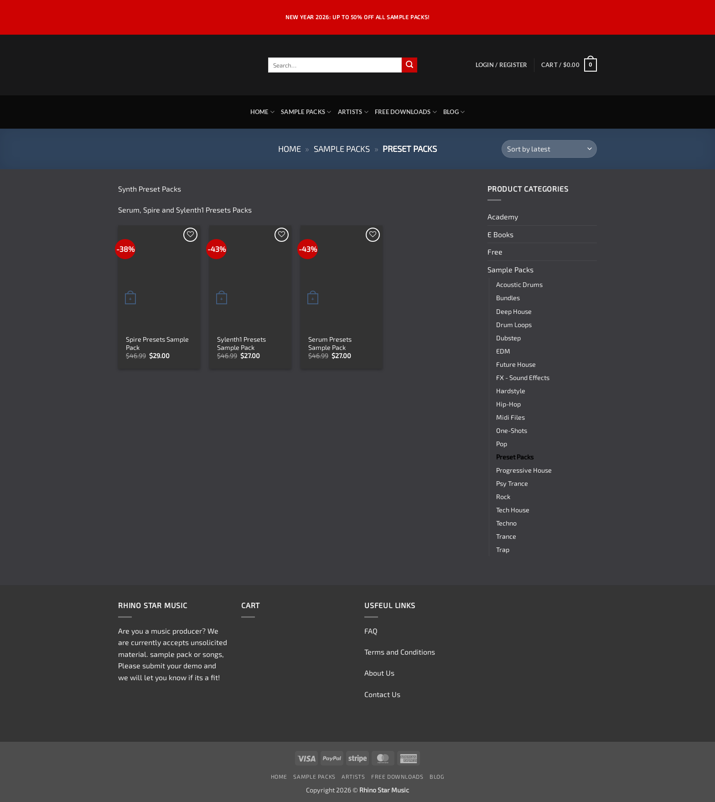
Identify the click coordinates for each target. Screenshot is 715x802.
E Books (500, 234)
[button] (502, 65)
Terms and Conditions (399, 651)
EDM (503, 351)
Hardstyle (510, 391)
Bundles (508, 298)
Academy (502, 216)
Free (495, 251)
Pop (501, 444)
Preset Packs (515, 457)
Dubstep (508, 338)
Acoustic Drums (519, 284)
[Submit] (409, 65)
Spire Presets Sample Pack (157, 343)
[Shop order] (549, 149)
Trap (502, 549)
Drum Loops (514, 324)
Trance (506, 536)
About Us (379, 672)
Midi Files (510, 417)
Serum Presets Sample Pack (330, 343)
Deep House (514, 311)
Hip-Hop (508, 404)
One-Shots (511, 430)
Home (262, 112)
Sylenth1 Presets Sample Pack (241, 343)
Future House (516, 364)
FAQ (371, 630)
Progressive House (524, 470)
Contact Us (382, 694)
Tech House (512, 510)
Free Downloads (406, 112)
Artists (353, 112)
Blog (454, 112)
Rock (503, 496)
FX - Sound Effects (522, 377)
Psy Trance (512, 483)
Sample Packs (306, 112)
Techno (506, 523)
